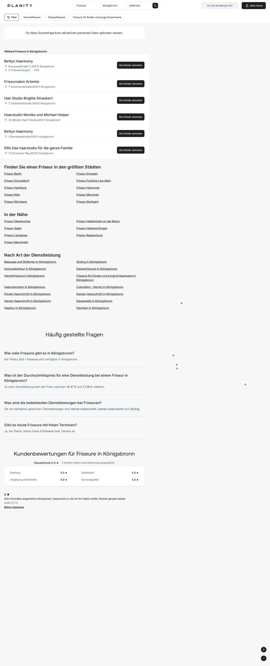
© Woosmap (204, 664)
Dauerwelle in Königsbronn (94, 301)
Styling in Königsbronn (91, 262)
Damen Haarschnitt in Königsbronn (99, 294)
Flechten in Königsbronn (92, 308)
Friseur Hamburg (15, 187)
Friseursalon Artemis (21, 82)
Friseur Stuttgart (87, 201)
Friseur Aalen (13, 228)
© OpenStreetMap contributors (251, 664)
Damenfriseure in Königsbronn (96, 269)
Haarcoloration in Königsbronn (24, 287)
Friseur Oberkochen (17, 221)
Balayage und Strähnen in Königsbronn (30, 262)
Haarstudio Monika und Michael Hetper (36, 115)
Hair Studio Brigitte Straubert (28, 98)
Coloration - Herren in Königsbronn (99, 287)
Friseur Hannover (88, 187)
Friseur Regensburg (89, 235)
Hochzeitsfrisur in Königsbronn (25, 269)
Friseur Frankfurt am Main (93, 180)
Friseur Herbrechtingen (91, 228)
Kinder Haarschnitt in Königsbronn (27, 294)
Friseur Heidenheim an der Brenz (98, 221)
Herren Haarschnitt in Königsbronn (27, 301)
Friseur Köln (12, 194)
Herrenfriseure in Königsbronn (24, 276)
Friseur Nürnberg (15, 201)
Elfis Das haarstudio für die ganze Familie (38, 148)
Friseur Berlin (13, 173)
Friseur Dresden (87, 173)
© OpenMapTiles (222, 664)
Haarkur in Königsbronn (20, 308)
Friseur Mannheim (16, 242)
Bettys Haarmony (18, 61)
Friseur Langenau (15, 235)
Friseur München (87, 194)
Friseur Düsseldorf (16, 180)
